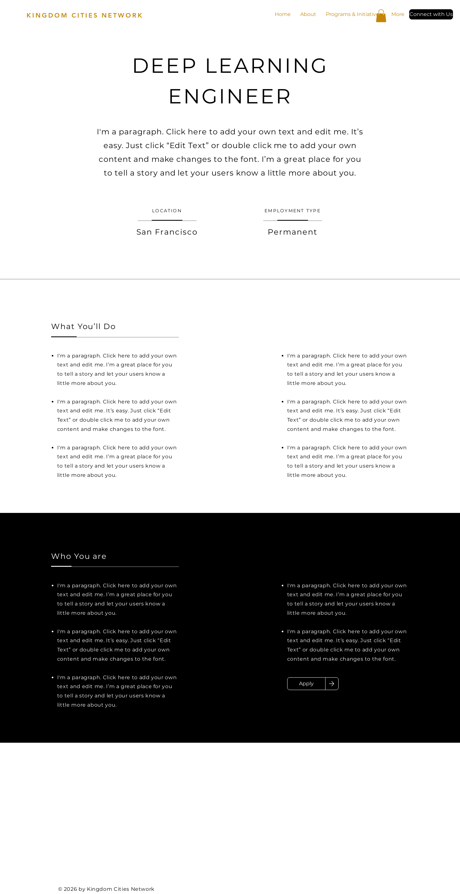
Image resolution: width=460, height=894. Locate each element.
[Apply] (306, 683)
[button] (431, 14)
